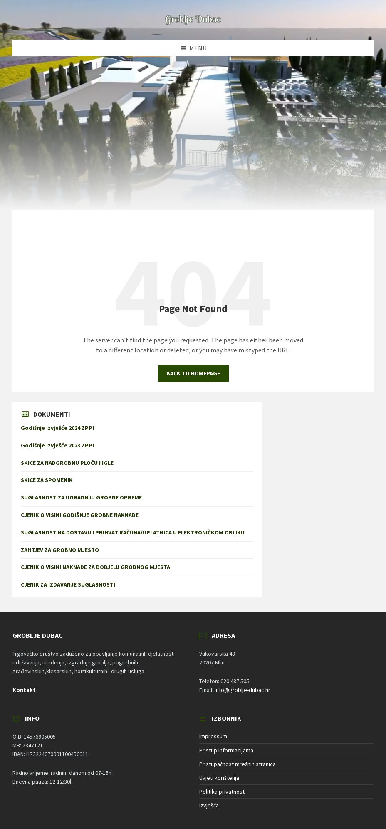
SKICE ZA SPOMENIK (47, 480)
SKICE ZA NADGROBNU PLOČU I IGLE (67, 463)
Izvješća (209, 805)
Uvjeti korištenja (219, 778)
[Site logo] (193, 23)
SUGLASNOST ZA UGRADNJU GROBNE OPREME (81, 497)
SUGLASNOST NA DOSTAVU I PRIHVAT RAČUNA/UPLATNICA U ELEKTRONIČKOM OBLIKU (133, 532)
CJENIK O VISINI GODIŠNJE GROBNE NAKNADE (80, 515)
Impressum (213, 736)
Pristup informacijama (226, 750)
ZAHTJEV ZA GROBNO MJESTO (60, 550)
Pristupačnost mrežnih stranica (237, 764)
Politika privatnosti (222, 791)
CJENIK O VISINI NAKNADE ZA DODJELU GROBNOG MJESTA (95, 567)
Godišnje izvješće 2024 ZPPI (57, 428)
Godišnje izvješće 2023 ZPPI (57, 445)
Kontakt (24, 690)
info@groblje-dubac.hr (242, 690)
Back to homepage (193, 373)
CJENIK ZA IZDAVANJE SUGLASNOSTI (70, 584)
